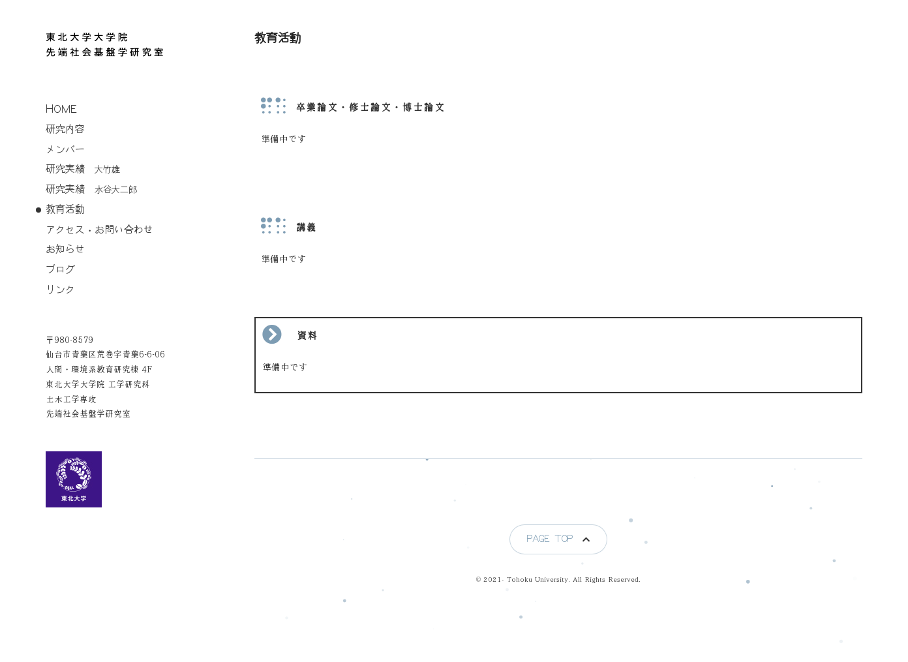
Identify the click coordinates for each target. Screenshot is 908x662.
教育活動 (65, 210)
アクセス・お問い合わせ (99, 230)
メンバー (65, 150)
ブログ (60, 270)
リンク (60, 290)
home (61, 109)
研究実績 (83, 169)
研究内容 (65, 129)
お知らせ (65, 249)
